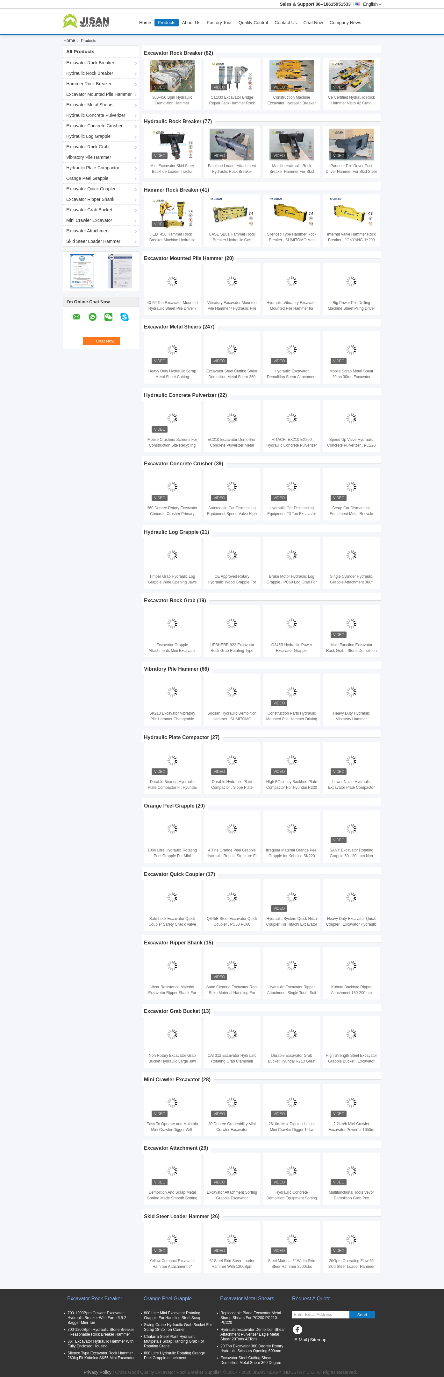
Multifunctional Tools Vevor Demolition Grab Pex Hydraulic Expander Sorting (351, 1198)
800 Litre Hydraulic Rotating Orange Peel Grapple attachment (174, 1355)
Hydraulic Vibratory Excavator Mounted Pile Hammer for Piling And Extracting (292, 308)
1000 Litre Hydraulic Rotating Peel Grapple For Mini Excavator (172, 856)
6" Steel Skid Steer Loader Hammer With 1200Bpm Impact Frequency (232, 1267)
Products (166, 22)
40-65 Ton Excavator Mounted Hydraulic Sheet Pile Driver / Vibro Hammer (172, 308)
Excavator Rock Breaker (90, 62)
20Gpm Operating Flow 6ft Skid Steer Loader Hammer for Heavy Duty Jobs (351, 1267)
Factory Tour (219, 22)
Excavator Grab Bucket (89, 209)
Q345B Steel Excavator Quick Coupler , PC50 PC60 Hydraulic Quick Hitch (232, 924)
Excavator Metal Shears (90, 104)
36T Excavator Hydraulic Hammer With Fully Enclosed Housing (100, 1343)
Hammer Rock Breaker (88, 83)
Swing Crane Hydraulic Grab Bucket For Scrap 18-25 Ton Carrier (178, 1327)
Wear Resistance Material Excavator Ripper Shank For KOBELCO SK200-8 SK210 (172, 993)
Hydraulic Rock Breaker (89, 73)
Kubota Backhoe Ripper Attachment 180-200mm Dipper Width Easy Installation (351, 993)
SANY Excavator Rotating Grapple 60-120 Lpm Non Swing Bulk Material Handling (351, 856)
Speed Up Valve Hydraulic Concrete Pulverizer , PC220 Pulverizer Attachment (351, 445)
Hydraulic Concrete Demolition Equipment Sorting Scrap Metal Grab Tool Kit (291, 1198)
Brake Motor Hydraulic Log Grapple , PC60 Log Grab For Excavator (292, 582)
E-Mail (300, 1339)
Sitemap (318, 1339)
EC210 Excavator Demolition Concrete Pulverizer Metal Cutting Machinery (232, 445)
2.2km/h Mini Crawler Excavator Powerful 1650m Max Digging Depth (351, 1130)
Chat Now (313, 22)
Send (362, 1314)
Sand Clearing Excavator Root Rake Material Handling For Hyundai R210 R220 (232, 993)
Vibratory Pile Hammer (88, 157)
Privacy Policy (97, 1372)
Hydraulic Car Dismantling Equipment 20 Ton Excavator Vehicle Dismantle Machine (291, 514)
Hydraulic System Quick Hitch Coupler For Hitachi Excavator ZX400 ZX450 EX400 (291, 924)
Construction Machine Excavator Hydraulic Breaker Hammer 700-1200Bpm (292, 103)
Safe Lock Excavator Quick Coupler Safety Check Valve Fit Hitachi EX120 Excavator (172, 924)
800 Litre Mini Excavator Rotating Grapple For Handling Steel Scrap (172, 1315)
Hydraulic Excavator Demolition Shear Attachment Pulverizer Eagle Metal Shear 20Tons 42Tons (252, 1334)
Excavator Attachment (88, 230)
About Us (191, 22)
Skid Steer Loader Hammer (93, 241)
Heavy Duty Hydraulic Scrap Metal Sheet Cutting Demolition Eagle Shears (172, 377)
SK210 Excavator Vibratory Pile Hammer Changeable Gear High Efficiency (172, 719)
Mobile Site (305, 1347)
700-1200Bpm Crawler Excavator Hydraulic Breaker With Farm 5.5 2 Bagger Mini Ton (97, 1318)
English (372, 4)
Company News (345, 22)
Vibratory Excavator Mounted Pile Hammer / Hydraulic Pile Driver (232, 308)
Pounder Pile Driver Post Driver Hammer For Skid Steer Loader (351, 172)
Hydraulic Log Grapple (88, 136)
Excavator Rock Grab (87, 146)
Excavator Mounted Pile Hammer (99, 94)
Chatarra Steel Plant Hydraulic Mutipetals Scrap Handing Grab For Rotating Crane (174, 1341)
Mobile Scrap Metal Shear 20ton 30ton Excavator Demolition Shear (351, 377)
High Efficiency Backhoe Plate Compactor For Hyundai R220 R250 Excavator (291, 787)
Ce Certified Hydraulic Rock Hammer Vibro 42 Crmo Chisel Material (351, 103)
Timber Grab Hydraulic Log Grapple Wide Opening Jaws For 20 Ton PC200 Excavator (172, 582)
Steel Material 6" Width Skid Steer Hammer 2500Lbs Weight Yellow (291, 1267)
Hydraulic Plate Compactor (92, 167)
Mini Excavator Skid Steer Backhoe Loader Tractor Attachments (172, 172)
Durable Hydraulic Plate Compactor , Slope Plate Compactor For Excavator (232, 787)
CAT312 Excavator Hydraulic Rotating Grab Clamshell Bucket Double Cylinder (232, 1061)
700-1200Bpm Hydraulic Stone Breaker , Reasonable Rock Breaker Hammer (101, 1332)
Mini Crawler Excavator (89, 220)
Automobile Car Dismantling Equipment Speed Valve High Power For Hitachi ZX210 (232, 514)
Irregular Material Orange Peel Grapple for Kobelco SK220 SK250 (291, 856)
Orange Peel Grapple (87, 178)
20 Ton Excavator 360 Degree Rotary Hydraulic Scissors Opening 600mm (251, 1348)
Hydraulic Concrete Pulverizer (95, 115)
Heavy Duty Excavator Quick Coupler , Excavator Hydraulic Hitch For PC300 (351, 924)
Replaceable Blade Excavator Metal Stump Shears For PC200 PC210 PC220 (250, 1318)
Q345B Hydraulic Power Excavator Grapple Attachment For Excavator (291, 651)
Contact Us (286, 22)
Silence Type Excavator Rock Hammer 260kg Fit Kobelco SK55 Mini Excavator (101, 1355)
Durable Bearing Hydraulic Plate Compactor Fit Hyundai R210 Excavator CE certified (172, 787)
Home (145, 22)
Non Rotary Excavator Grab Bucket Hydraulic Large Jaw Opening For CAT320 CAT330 (172, 1061)
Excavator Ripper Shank (90, 199)
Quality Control (253, 22)
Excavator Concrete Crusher (94, 125)
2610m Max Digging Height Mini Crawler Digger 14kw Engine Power (292, 1130)
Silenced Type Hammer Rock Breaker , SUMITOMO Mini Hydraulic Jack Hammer (291, 240)
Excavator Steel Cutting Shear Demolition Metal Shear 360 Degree (232, 377)
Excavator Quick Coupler (91, 188)
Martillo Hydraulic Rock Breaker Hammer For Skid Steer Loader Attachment (291, 172)
